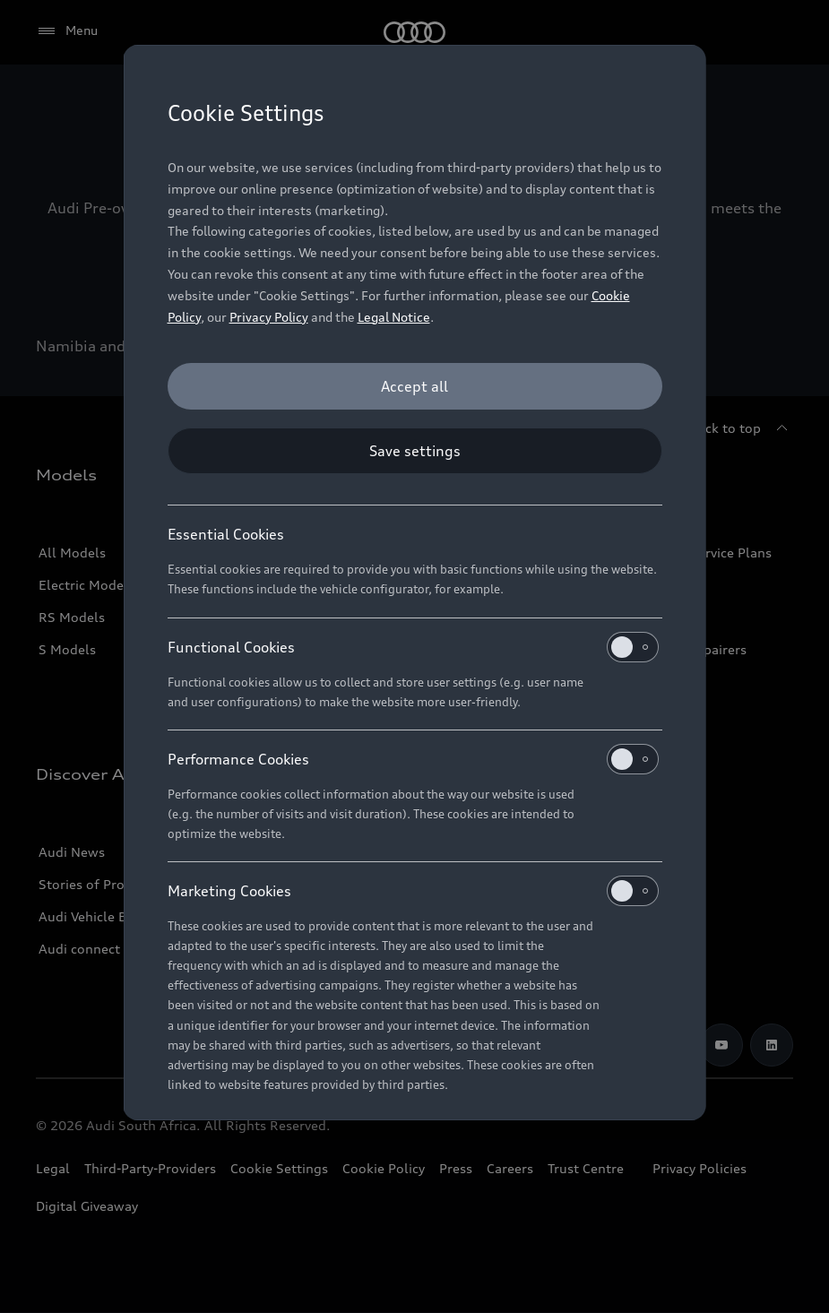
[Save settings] (415, 451)
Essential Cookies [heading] (226, 534)
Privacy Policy (268, 316)
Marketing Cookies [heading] (413, 891)
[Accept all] (415, 386)
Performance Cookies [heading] (413, 759)
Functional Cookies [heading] (413, 647)
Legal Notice (394, 316)
